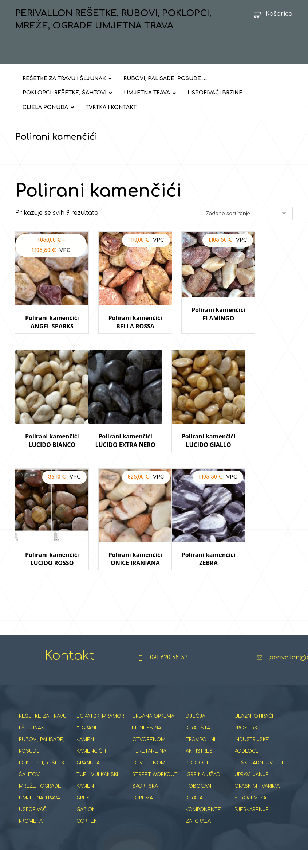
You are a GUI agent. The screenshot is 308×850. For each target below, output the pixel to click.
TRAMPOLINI (200, 713)
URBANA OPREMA (153, 690)
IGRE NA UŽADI (203, 748)
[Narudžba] (247, 214)
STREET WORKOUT (155, 748)
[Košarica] (270, 14)
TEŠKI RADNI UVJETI (258, 736)
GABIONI (86, 783)
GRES (83, 771)
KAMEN (85, 713)
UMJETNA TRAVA (39, 771)
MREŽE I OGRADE (40, 760)
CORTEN (87, 795)
